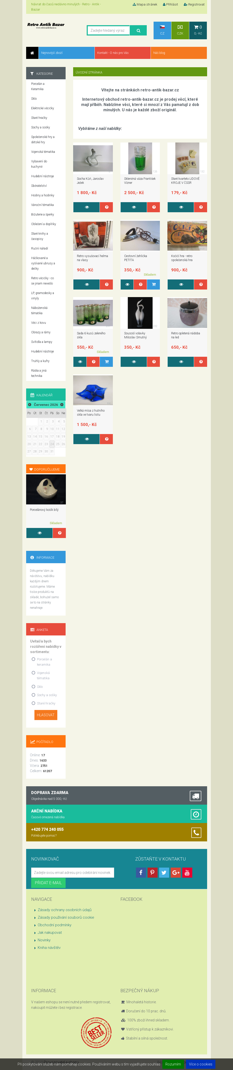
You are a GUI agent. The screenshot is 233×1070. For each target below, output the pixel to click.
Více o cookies (200, 1064)
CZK (180, 30)
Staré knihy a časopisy (39, 236)
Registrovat (194, 4)
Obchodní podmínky (54, 925)
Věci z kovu (38, 323)
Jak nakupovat (50, 932)
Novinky (44, 940)
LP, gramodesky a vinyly (42, 295)
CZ (162, 30)
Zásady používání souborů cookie (66, 917)
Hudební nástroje (42, 176)
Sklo (34, 98)
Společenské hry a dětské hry (43, 139)
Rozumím (173, 1064)
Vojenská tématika (43, 152)
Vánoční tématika (42, 205)
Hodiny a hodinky (42, 195)
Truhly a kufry (40, 361)
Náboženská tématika (39, 310)
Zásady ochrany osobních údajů (64, 910)
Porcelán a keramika (44, 661)
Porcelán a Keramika (37, 86)
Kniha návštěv (49, 947)
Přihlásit (170, 4)
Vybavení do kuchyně (39, 164)
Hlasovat (46, 715)
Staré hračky (39, 118)
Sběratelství (39, 186)
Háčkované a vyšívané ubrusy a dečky (43, 263)
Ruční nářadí (39, 248)
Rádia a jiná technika (38, 373)
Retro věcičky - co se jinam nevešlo (42, 280)
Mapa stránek (145, 4)
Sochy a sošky (40, 127)
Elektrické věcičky (42, 108)
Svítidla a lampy (41, 342)
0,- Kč (198, 30)
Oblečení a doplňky (43, 224)
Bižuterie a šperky (42, 214)
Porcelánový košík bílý (44, 510)
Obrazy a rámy (41, 332)
